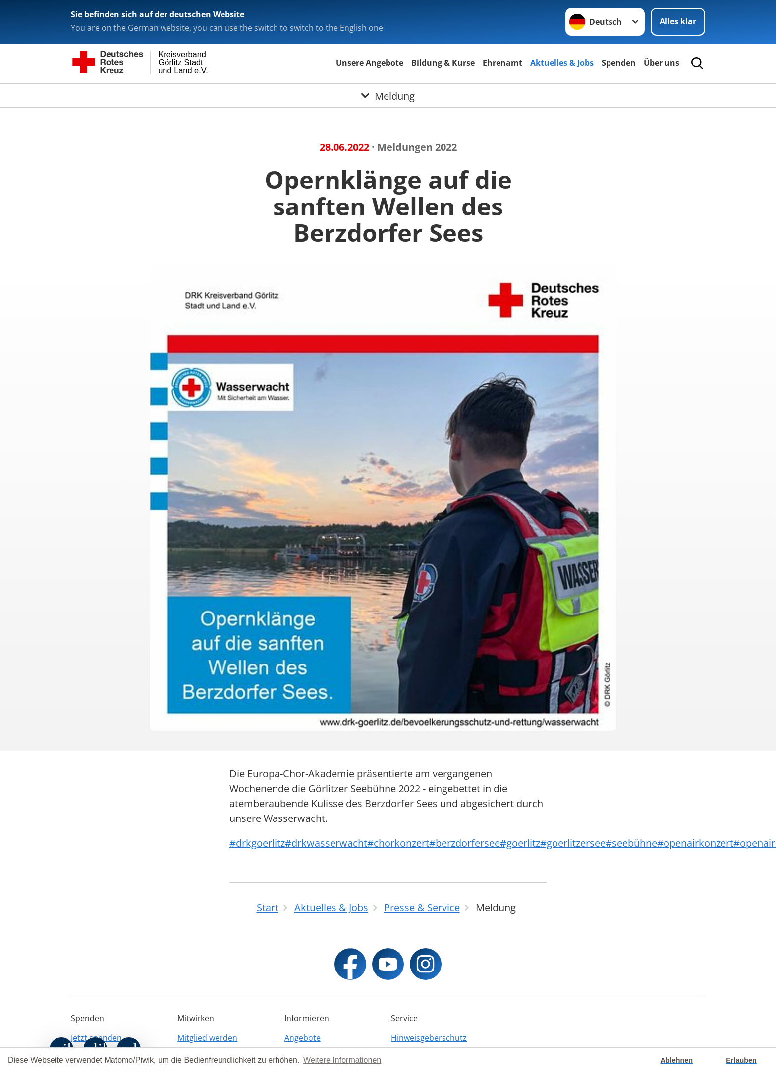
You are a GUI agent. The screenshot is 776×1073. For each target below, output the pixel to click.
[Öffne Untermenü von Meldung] (388, 96)
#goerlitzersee (573, 843)
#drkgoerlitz (257, 843)
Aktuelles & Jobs (562, 62)
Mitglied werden (207, 1037)
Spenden (619, 62)
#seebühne (631, 843)
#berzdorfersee (464, 843)
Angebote (302, 1037)
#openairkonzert (695, 843)
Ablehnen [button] (677, 1060)
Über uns (661, 62)
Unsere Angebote (369, 62)
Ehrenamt (502, 62)
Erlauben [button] (741, 1060)
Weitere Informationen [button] (342, 1060)
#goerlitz (520, 843)
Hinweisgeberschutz (429, 1037)
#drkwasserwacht (326, 843)
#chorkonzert (398, 843)
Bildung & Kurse (443, 62)
